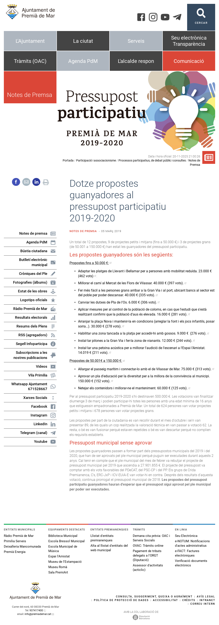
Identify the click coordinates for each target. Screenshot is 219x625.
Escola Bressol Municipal (66, 541)
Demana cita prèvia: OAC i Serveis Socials (151, 538)
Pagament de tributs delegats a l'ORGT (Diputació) (147, 555)
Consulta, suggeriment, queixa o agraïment (154, 596)
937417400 (36, 610)
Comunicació (189, 61)
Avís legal (206, 596)
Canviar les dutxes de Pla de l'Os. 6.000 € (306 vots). (117, 302)
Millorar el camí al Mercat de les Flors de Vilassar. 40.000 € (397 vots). (131, 283)
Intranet (207, 600)
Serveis (136, 41)
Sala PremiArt (58, 572)
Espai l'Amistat (59, 556)
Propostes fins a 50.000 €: (89, 263)
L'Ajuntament (30, 41)
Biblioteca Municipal (62, 536)
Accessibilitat (165, 600)
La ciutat (83, 41)
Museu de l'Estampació (65, 562)
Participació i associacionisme (96, 160)
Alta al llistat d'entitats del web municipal (109, 548)
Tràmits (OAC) (30, 61)
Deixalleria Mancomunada (22, 546)
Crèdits (188, 600)
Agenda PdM (83, 61)
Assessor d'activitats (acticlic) (148, 567)
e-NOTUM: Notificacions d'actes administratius (192, 543)
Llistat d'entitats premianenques (102, 538)
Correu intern (202, 603)
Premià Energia (14, 552)
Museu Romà (57, 567)
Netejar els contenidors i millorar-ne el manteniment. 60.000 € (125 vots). (133, 388)
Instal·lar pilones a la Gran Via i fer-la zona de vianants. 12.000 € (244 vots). (135, 341)
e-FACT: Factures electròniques (187, 553)
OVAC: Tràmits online (148, 546)
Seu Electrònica (186, 536)
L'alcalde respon (136, 61)
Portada (68, 160)
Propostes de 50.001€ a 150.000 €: (96, 361)
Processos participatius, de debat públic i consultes (152, 160)
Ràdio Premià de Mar (19, 536)
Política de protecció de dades (121, 600)
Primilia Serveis (15, 541)
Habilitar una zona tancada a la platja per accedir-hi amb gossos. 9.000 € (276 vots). (142, 333)
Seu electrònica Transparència (189, 41)
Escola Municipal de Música (62, 549)
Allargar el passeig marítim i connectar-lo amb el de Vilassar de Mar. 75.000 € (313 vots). (145, 369)
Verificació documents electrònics (191, 563)
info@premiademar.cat (38, 614)
